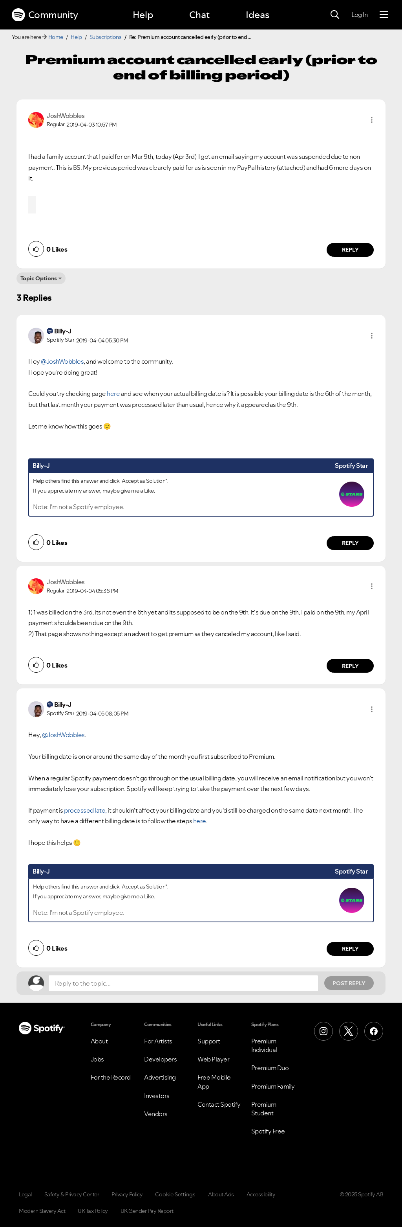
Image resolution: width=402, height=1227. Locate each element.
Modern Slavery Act (42, 1210)
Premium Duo (270, 1067)
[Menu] (383, 14)
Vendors (156, 1113)
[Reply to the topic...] (183, 983)
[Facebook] (373, 1031)
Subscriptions (106, 37)
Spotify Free (268, 1131)
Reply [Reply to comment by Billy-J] (350, 543)
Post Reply (349, 983)
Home (55, 37)
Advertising (160, 1077)
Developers (160, 1059)
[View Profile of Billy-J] (62, 331)
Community (45, 15)
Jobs (97, 1059)
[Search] (335, 15)
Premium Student (263, 1108)
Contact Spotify (219, 1104)
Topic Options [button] (38, 278)
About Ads (221, 1194)
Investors (157, 1095)
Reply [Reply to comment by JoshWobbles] (350, 250)
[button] (372, 120)
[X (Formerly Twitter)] (348, 1031)
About (99, 1041)
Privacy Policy (127, 1194)
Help (143, 14)
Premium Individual (264, 1045)
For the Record (111, 1077)
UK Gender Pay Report (147, 1210)
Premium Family (273, 1086)
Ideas (257, 14)
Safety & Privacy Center (71, 1194)
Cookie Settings (175, 1194)
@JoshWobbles (62, 361)
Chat (199, 14)
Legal (25, 1194)
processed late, (85, 810)
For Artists (158, 1041)
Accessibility (261, 1194)
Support (208, 1041)
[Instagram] (323, 1031)
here (114, 393)
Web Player (213, 1059)
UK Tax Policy (93, 1210)
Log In (359, 14)
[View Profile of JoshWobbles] (66, 115)
